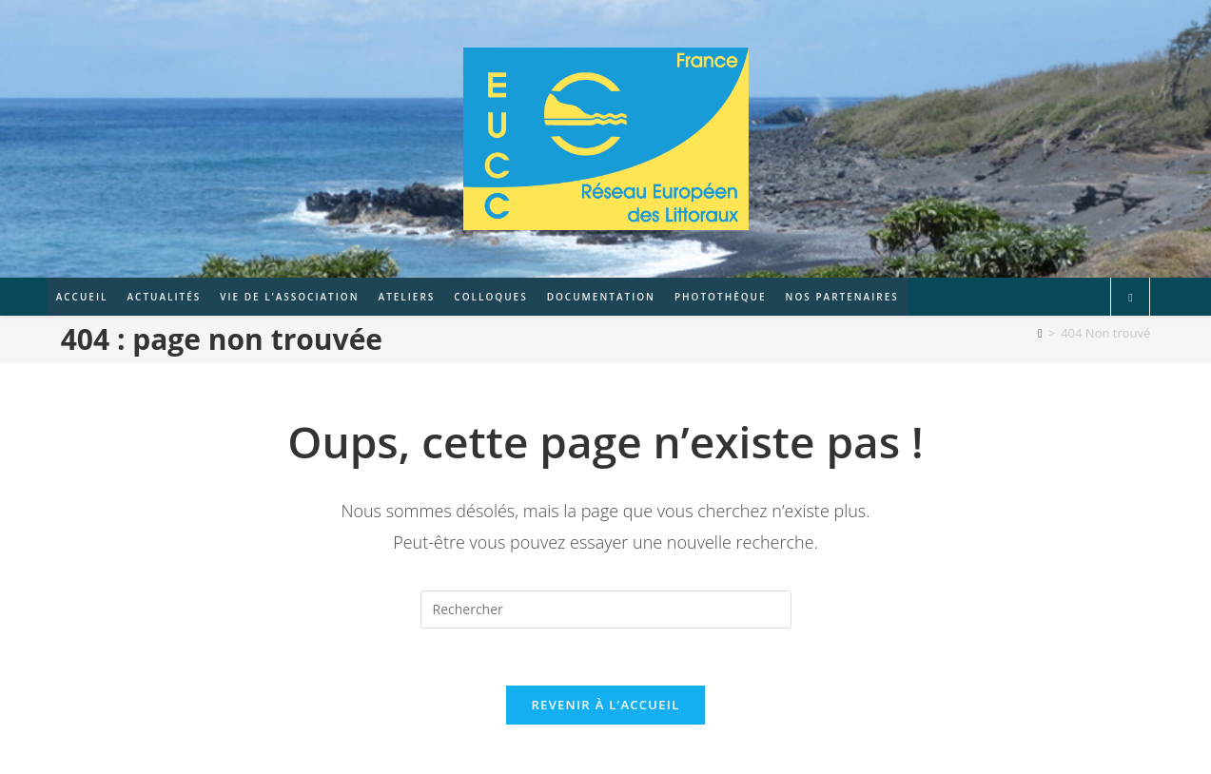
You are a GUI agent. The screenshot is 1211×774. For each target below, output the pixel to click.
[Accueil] (1040, 332)
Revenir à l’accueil (605, 705)
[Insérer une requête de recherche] (605, 609)
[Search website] (1130, 297)
